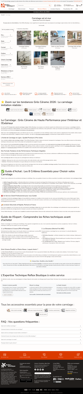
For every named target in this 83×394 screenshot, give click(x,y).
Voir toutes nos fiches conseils (64, 293)
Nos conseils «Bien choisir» (58, 367)
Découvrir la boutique (26, 380)
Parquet (31, 9)
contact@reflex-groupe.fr (25, 366)
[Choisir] (8, 30)
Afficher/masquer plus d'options (8, 84)
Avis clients (70, 371)
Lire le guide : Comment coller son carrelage (40, 294)
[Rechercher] (34, 5)
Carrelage (11, 9)
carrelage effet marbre (70, 146)
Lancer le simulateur (8, 294)
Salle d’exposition (24, 370)
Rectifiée (40, 263)
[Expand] (41, 25)
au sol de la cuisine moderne (42, 134)
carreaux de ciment (12, 147)
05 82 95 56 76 (78, 1)
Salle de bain (21, 9)
